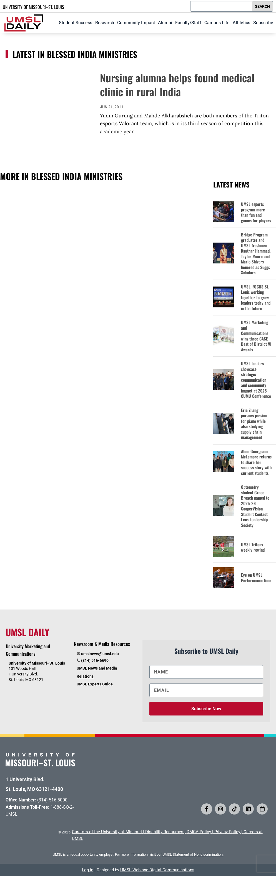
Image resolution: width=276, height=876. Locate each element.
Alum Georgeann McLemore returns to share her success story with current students (256, 462)
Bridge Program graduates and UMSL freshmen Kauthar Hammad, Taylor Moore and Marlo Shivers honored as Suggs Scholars (255, 253)
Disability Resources (164, 831)
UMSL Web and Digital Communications (157, 869)
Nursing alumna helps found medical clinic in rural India (177, 84)
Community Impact (136, 22)
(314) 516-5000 (52, 800)
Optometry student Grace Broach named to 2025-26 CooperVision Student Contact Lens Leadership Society (255, 506)
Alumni (165, 22)
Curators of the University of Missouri (107, 831)
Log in (87, 869)
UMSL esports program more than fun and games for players (256, 212)
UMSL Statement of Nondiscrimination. (193, 854)
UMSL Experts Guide (95, 684)
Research (104, 22)
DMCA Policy (199, 831)
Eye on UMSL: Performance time (256, 577)
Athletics (241, 22)
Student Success (75, 22)
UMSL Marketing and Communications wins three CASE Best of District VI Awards (256, 336)
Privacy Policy (227, 831)
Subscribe (263, 22)
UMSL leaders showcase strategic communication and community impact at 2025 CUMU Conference (256, 380)
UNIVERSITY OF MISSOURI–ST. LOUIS (33, 7)
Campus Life (217, 22)
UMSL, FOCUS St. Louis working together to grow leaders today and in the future (255, 297)
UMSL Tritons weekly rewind (253, 547)
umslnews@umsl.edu (100, 654)
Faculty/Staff (188, 22)
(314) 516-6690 (95, 660)
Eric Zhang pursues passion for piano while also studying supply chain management (254, 424)
